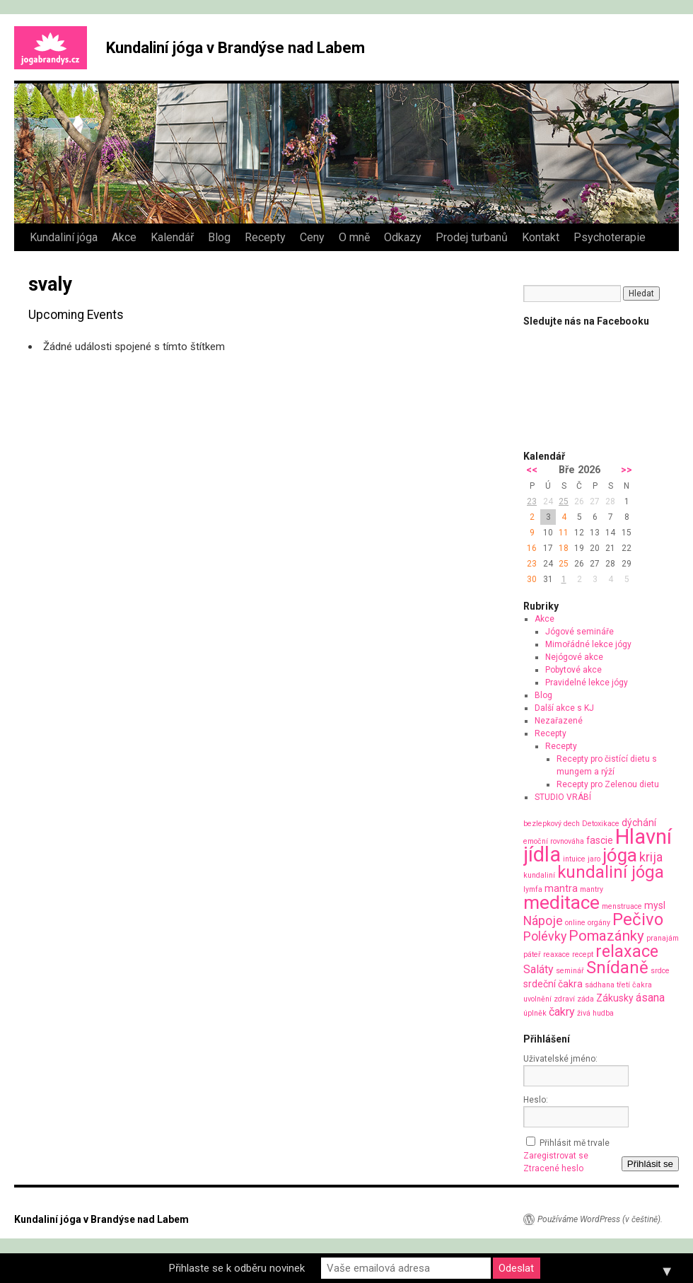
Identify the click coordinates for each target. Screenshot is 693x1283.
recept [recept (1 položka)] (582, 954)
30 (532, 579)
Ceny (312, 237)
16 (532, 548)
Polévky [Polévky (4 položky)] (544, 936)
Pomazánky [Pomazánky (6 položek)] (606, 935)
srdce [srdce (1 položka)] (660, 970)
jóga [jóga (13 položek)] (619, 855)
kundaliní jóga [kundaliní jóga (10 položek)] (610, 872)
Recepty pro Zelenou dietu (608, 784)
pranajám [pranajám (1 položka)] (662, 938)
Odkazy (402, 237)
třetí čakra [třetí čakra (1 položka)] (634, 984)
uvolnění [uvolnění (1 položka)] (537, 999)
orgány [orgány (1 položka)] (599, 922)
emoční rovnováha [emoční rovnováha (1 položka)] (553, 841)
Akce (124, 237)
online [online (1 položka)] (575, 922)
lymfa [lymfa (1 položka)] (532, 889)
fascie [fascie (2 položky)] (599, 840)
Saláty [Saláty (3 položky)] (538, 969)
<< (531, 470)
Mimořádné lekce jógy (588, 644)
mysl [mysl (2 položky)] (654, 905)
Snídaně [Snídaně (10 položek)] (617, 967)
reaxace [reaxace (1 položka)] (556, 954)
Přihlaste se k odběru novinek (237, 1268)
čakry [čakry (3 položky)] (562, 1011)
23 (532, 501)
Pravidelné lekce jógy (586, 682)
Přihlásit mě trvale (575, 1143)
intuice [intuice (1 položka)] (574, 859)
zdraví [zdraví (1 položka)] (564, 999)
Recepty (265, 237)
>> (626, 470)
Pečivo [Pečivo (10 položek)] (637, 919)
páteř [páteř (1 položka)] (532, 954)
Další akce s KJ (564, 708)
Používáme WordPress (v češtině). (600, 1219)
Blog (219, 237)
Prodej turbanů (472, 237)
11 (564, 533)
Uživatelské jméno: (560, 1059)
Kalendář (172, 237)
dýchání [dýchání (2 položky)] (639, 822)
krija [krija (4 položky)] (651, 856)
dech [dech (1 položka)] (572, 823)
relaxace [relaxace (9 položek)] (626, 951)
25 (564, 501)
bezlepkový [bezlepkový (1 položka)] (542, 823)
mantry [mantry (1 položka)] (591, 889)
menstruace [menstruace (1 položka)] (622, 906)
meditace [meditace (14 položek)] (561, 902)
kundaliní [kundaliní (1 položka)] (539, 875)
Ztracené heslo (553, 1168)
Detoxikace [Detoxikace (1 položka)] (600, 823)
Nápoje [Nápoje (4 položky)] (543, 920)
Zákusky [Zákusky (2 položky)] (615, 998)
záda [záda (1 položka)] (585, 999)
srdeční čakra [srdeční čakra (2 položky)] (553, 983)
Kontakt (540, 237)
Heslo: (535, 1100)
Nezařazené (559, 721)
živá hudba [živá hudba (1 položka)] (595, 1013)
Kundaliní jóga (64, 237)
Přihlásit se (650, 1164)
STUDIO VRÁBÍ (563, 797)
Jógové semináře (579, 632)
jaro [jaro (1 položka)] (594, 859)
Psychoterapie (609, 237)
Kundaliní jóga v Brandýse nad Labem (235, 48)
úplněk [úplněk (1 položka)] (535, 1013)
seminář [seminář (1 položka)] (570, 970)
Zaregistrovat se (555, 1156)
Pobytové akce (573, 670)
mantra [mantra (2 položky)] (561, 888)
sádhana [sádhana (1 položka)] (600, 984)
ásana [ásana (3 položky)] (650, 997)
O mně (354, 237)
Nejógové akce (574, 657)
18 (564, 548)
